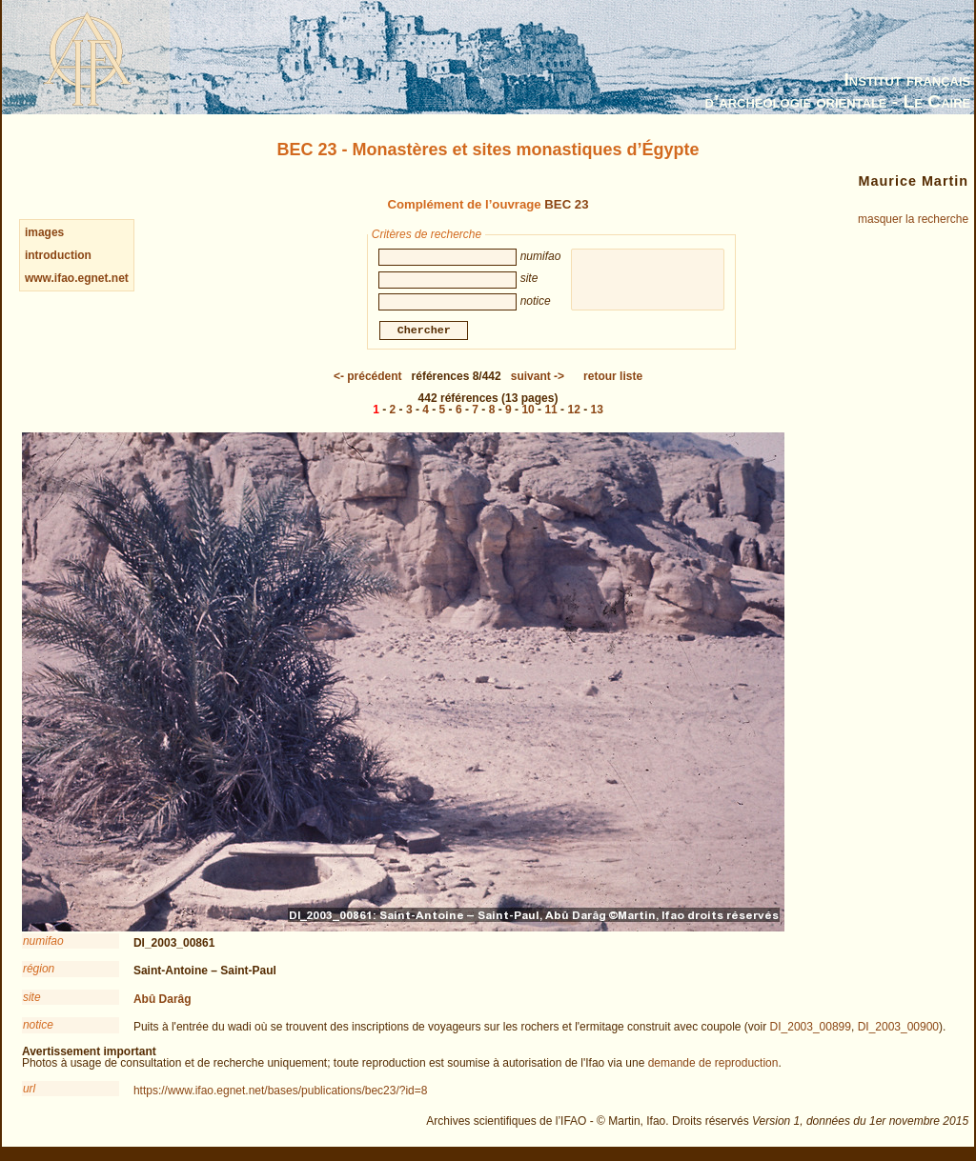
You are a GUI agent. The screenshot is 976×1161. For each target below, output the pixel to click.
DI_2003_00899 (810, 1029)
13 (596, 412)
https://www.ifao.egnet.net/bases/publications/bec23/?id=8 (280, 1093)
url (29, 1091)
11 (550, 412)
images (44, 232)
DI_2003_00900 (898, 1029)
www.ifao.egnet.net (77, 278)
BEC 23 (566, 204)
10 (527, 412)
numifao (43, 944)
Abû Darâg (162, 1002)
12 (573, 412)
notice (38, 1027)
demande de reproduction (713, 1065)
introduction (58, 255)
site (32, 1000)
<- (368, 379)
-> (537, 379)
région (38, 971)
